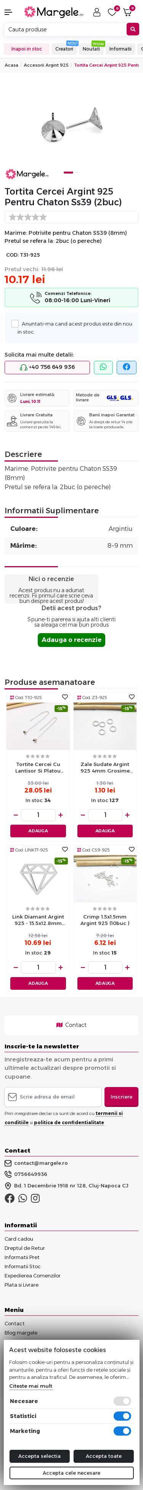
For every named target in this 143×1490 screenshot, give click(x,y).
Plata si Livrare (22, 1285)
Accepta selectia (39, 1456)
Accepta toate (104, 1456)
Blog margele (21, 1333)
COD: (12, 255)
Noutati (91, 49)
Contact (71, 1025)
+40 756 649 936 (47, 367)
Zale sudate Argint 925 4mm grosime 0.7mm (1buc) (105, 768)
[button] (12, 12)
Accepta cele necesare (71, 1473)
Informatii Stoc (23, 1266)
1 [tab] (68, 173)
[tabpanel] (71, 129)
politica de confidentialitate (69, 1122)
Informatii (120, 49)
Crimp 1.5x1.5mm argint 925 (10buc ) (105, 920)
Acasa (11, 65)
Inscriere (121, 1097)
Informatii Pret (22, 1257)
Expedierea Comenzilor (33, 1275)
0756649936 (26, 1174)
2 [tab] (77, 173)
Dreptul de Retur (25, 1248)
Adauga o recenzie (71, 639)
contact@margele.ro (36, 1163)
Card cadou (19, 1239)
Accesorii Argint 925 (46, 65)
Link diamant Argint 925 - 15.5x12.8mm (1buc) (38, 921)
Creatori (64, 49)
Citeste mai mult (30, 1386)
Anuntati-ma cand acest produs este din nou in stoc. (75, 327)
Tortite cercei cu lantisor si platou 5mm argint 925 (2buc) (38, 768)
